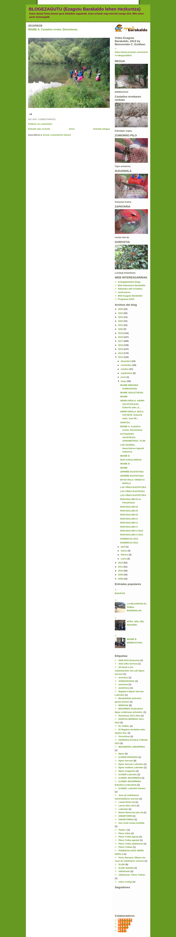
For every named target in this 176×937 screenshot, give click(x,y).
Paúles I (123, 830)
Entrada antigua (101, 129)
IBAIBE (124, 396)
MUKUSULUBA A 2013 (131, 531)
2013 (120, 357)
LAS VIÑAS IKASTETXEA (133, 487)
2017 (120, 341)
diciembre (126, 361)
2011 (120, 567)
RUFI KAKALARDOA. (131, 460)
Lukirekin (123, 809)
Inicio (72, 129)
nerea (124, 930)
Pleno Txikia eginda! (129, 840)
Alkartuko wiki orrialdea (130, 289)
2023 (120, 317)
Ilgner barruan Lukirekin (131, 764)
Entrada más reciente (39, 129)
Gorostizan (124, 736)
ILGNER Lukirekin (128, 774)
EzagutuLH (126, 920)
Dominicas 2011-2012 (129, 716)
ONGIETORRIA (126, 819)
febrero (125, 554)
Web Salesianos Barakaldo (131, 285)
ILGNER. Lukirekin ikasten (132, 788)
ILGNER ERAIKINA (128, 757)
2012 (120, 562)
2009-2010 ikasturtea (129, 660)
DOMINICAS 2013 (129, 539)
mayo (124, 381)
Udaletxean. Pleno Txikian (132, 875)
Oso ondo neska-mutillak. (132, 823)
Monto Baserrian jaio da (131, 812)
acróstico (123, 677)
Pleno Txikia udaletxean (131, 844)
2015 (120, 349)
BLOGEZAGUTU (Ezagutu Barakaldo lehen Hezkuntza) (85, 9)
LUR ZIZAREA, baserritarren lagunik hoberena (132, 448)
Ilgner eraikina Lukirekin (131, 767)
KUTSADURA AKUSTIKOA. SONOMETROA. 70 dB (132, 437)
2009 (120, 574)
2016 (120, 345)
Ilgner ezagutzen (127, 771)
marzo (124, 551)
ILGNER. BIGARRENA (130, 778)
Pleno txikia (125, 833)
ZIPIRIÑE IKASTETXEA (132, 472)
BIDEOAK (123, 705)
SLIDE (122, 864)
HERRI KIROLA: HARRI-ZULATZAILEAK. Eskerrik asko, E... (132, 404)
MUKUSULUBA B (129, 507)
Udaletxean (124, 871)
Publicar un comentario (40, 124)
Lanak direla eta (127, 802)
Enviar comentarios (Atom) (57, 135)
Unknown (126, 924)
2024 (120, 313)
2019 (120, 333)
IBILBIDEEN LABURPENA (132, 747)
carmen (125, 927)
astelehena (124, 688)
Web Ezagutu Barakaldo (130, 296)
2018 (120, 337)
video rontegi (125, 882)
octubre (125, 369)
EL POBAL (124, 726)
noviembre (126, 365)
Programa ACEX (126, 299)
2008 (120, 579)
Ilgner (121, 753)
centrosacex (124, 292)
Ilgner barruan (126, 760)
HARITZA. (125, 422)
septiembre (127, 373)
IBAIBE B (125, 456)
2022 (120, 321)
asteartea (123, 684)
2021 (120, 325)
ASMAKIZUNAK (127, 681)
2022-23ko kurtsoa (128, 664)
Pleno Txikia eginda (129, 837)
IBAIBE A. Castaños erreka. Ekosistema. (53, 29)
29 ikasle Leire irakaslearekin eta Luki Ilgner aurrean (130, 670)
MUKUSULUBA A (129, 519)
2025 (120, 309)
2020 (120, 329)
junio (124, 377)
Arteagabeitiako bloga (129, 282)
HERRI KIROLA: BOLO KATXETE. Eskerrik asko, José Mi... (132, 415)
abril (123, 547)
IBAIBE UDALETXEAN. (132, 392)
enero (124, 559)
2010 (120, 571)
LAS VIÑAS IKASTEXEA (132, 491)
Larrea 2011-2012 (127, 805)
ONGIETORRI (125, 816)
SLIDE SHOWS (126, 868)
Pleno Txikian (126, 847)
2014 (120, 353)
